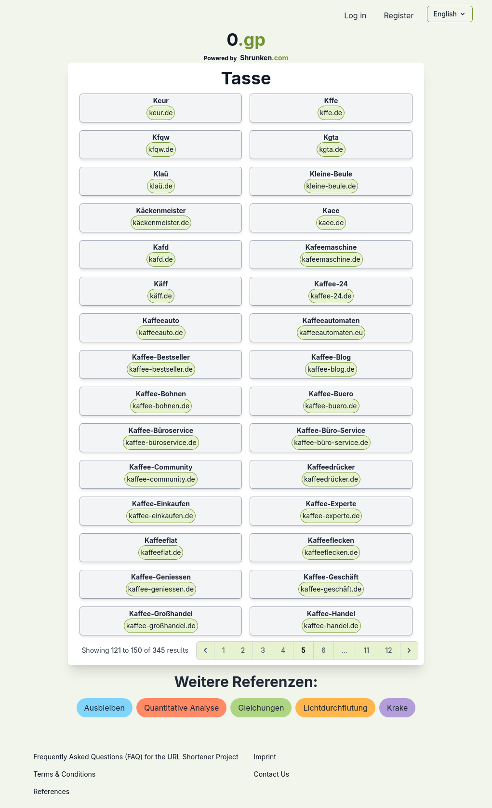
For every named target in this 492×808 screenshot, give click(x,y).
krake (397, 708)
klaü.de (161, 186)
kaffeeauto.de (161, 332)
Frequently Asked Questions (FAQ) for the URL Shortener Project (135, 757)
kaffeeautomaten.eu (331, 332)
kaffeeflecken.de (331, 552)
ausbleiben (104, 708)
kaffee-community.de (161, 479)
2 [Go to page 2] (243, 650)
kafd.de (161, 259)
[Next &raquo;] (409, 650)
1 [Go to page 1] (223, 650)
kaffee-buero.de (331, 406)
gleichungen (261, 708)
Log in (355, 15)
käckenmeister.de (161, 222)
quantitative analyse (181, 708)
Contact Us (272, 774)
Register (398, 15)
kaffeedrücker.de (331, 479)
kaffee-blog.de (330, 369)
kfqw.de (160, 149)
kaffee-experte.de (331, 516)
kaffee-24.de (331, 296)
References (51, 791)
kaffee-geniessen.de (161, 589)
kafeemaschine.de (331, 259)
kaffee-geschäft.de (331, 589)
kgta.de (331, 149)
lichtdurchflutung (335, 708)
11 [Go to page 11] (367, 650)
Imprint (265, 757)
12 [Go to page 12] (388, 650)
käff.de (161, 296)
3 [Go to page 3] (263, 650)
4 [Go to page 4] (283, 650)
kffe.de (331, 112)
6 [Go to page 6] (323, 650)
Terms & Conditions (64, 774)
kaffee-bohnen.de (161, 406)
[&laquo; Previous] (205, 650)
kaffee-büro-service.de (331, 442)
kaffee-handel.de (331, 625)
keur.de (161, 112)
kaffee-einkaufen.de (161, 516)
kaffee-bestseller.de (161, 369)
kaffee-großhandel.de (161, 625)
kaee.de (331, 222)
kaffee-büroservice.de (160, 442)
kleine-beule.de (331, 186)
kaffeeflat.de (161, 552)
